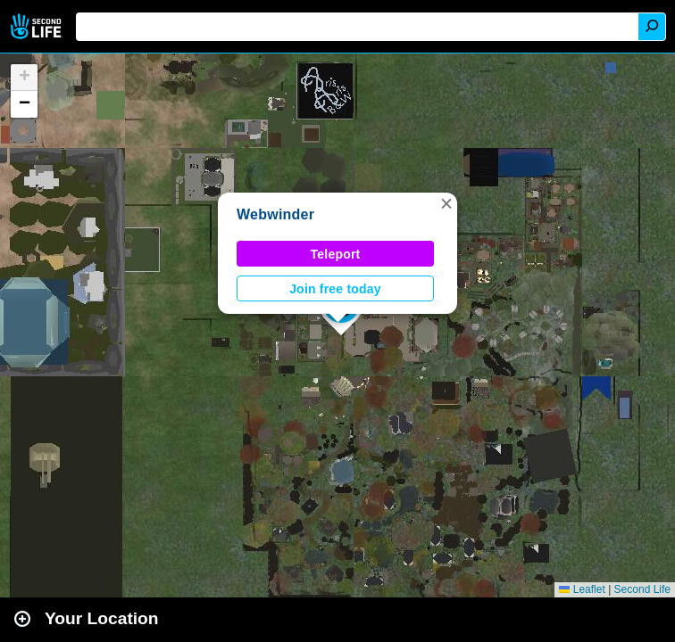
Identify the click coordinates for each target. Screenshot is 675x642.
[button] (446, 203)
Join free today (335, 289)
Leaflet (581, 589)
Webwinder (275, 214)
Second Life (38, 26)
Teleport (336, 254)
